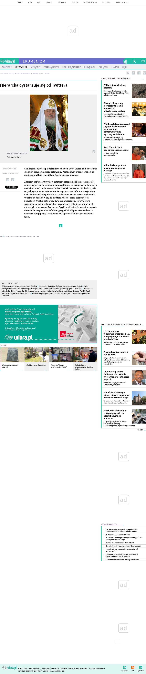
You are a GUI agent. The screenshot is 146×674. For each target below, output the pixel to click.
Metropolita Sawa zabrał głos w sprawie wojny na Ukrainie (61, 286)
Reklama (64, 668)
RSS (132, 667)
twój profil (134, 61)
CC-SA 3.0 (23, 153)
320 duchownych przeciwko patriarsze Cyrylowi (19, 286)
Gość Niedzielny (90, 2)
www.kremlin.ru (13, 153)
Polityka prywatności (97, 668)
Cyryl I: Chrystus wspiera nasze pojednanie (38, 291)
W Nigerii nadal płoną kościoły (115, 86)
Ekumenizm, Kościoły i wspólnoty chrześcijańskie (121, 324)
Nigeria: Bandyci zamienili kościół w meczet (123, 546)
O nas (20, 668)
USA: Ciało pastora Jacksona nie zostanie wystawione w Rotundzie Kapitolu (116, 375)
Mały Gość (106, 2)
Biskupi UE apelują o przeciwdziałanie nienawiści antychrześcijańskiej (114, 107)
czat (39, 2)
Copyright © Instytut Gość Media (30, 671)
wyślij (7, 179)
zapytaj (49, 2)
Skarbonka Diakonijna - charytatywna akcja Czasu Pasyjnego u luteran (115, 414)
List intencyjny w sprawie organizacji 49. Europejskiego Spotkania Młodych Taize (117, 335)
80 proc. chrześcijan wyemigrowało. (111, 154)
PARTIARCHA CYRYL (24, 236)
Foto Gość (55, 668)
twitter (144, 72)
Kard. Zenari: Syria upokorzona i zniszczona (116, 148)
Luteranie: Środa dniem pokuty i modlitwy (122, 560)
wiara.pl (9, 61)
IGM (25, 668)
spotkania (62, 2)
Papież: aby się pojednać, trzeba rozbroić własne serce (122, 550)
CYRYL (6, 236)
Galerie (3, 345)
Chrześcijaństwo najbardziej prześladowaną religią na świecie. (116, 115)
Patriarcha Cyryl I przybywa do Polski (46, 293)
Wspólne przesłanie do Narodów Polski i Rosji (72, 291)
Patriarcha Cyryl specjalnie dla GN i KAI (16, 293)
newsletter (124, 667)
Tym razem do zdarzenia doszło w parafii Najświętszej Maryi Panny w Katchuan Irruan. (116, 93)
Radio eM (75, 2)
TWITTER (35, 236)
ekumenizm (34, 61)
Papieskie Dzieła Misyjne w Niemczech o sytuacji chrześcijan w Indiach (122, 555)
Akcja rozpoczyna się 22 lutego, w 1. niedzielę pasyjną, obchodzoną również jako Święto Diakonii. (119, 424)
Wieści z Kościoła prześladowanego (115, 78)
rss (133, 72)
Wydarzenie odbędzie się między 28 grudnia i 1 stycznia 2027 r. (116, 343)
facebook (138, 72)
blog (30, 2)
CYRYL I (13, 236)
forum (20, 2)
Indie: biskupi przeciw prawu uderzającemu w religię (115, 168)
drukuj (12, 179)
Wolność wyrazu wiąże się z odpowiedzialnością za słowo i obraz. (118, 139)
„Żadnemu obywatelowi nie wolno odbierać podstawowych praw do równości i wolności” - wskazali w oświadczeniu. (116, 177)
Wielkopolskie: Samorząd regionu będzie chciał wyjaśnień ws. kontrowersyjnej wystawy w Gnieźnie (117, 129)
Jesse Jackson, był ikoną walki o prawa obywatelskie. (115, 384)
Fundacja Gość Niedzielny (78, 668)
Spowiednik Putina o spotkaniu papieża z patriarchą (63, 289)
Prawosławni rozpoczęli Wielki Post (116, 353)
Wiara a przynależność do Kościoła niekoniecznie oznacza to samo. (116, 402)
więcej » (21, 369)
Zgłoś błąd (140, 667)
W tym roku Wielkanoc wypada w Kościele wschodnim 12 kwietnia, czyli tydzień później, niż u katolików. (117, 361)
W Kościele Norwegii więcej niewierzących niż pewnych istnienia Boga (116, 395)
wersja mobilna (122, 2)
